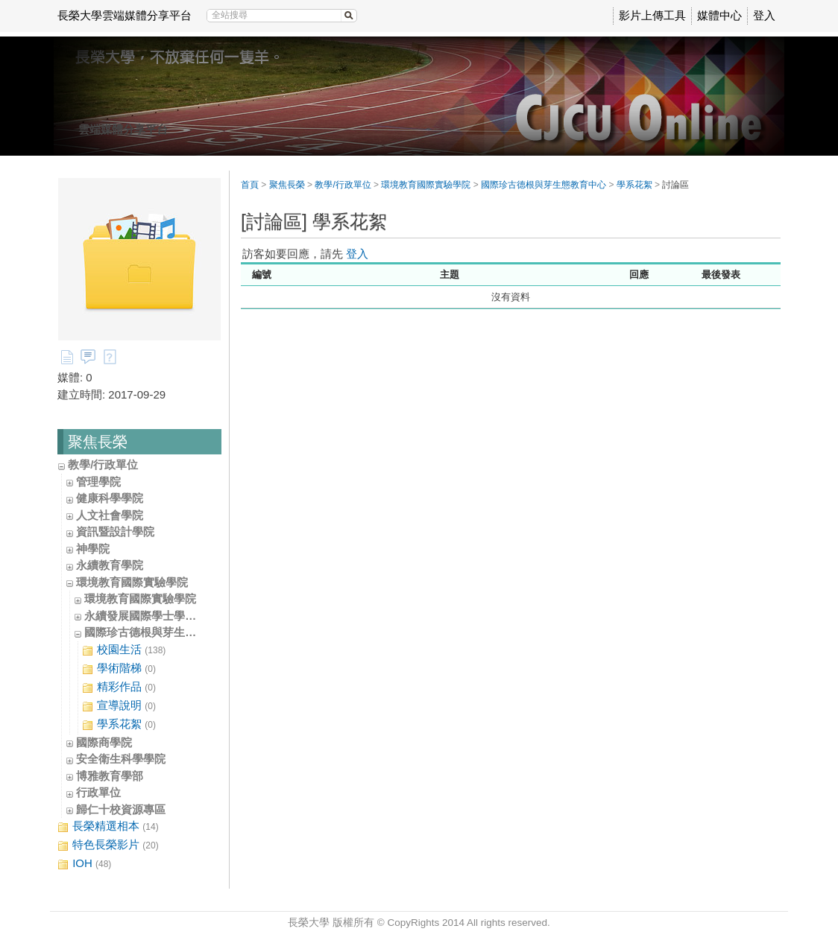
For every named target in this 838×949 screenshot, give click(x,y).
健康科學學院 (109, 498)
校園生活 (124, 650)
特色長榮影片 (108, 845)
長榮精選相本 (108, 826)
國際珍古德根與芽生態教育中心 (162, 632)
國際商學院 (104, 742)
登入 (764, 15)
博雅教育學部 (109, 775)
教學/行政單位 (103, 464)
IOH (84, 864)
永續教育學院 (109, 565)
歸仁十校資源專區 (121, 809)
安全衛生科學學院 (121, 758)
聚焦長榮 (287, 185)
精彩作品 (119, 687)
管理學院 (98, 481)
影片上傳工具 (652, 15)
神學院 (93, 548)
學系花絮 (119, 724)
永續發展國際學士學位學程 (151, 615)
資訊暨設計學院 (115, 531)
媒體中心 (719, 15)
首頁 (250, 185)
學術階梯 (119, 668)
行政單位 (98, 792)
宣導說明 (119, 706)
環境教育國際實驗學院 (132, 582)
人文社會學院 (109, 515)
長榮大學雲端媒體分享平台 (124, 15)
